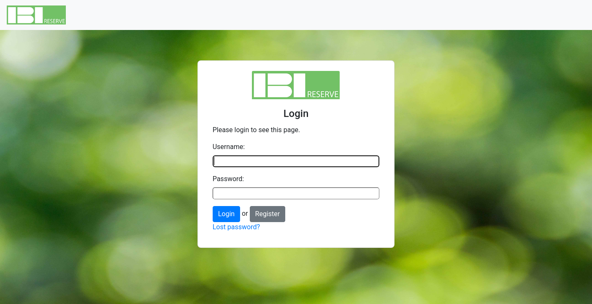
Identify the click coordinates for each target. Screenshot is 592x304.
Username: (229, 147)
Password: (228, 179)
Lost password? (236, 227)
